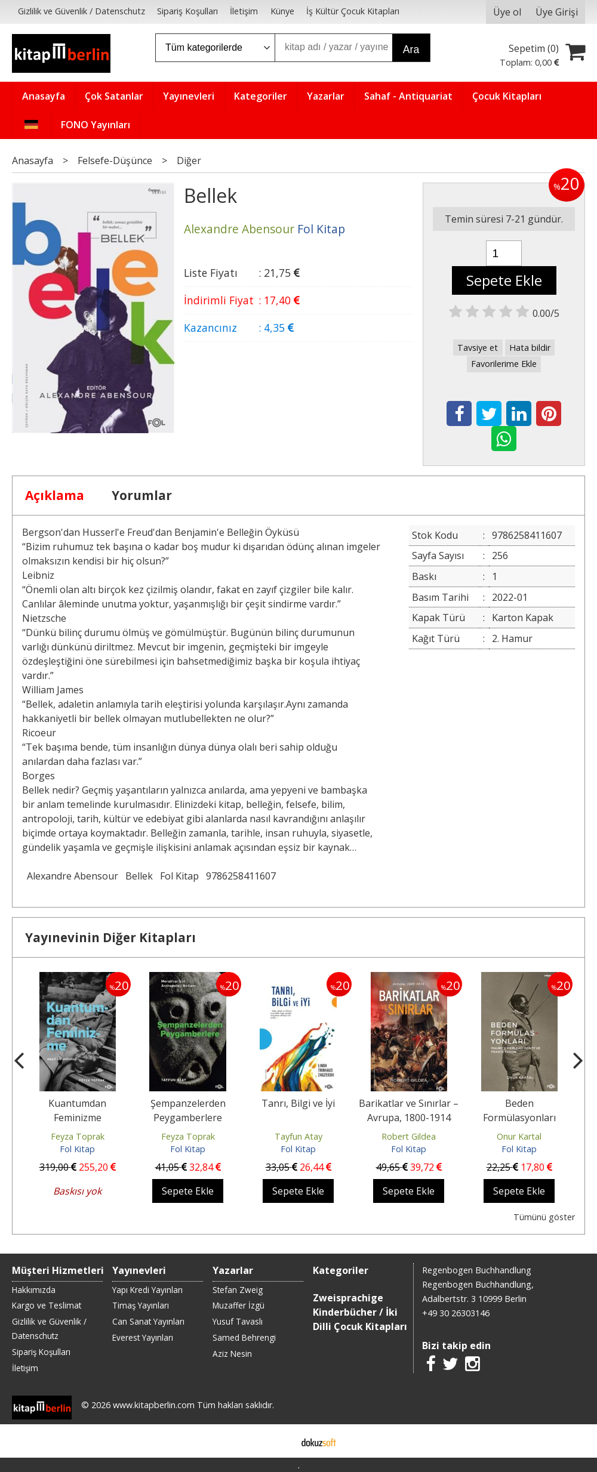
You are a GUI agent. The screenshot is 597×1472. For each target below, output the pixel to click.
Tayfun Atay (298, 1136)
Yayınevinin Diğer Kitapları (110, 937)
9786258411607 (241, 875)
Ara (411, 49)
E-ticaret (279, 1441)
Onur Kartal (519, 1136)
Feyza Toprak (77, 1136)
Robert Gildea (408, 1136)
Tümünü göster (544, 1217)
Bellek (139, 875)
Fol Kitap (179, 875)
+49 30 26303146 (456, 1313)
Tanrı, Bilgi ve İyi (298, 1103)
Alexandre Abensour (72, 875)
